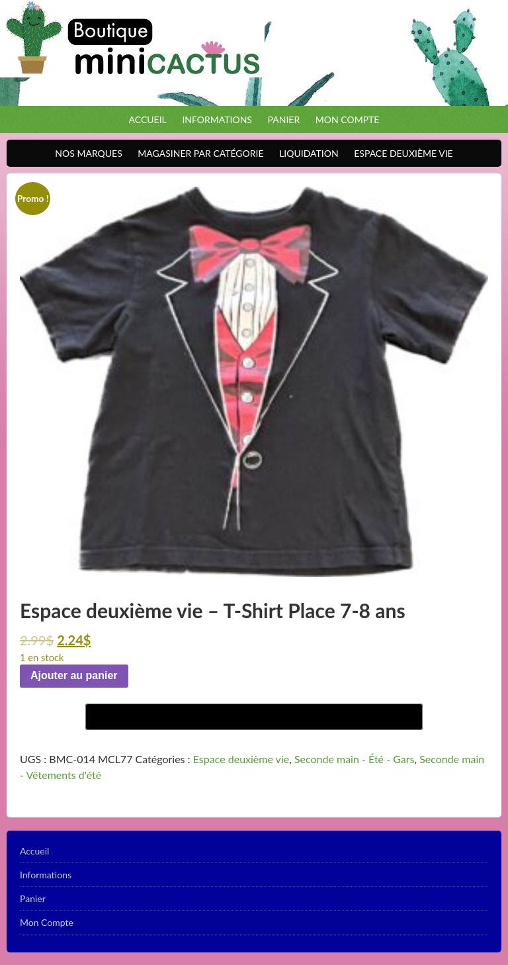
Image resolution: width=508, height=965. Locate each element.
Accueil (148, 119)
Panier (284, 119)
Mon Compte (348, 119)
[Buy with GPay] (254, 717)
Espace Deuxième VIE (399, 153)
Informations (217, 119)
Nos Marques (85, 153)
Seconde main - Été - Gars (354, 759)
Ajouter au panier (74, 675)
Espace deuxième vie (241, 759)
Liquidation (305, 153)
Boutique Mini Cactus (254, 53)
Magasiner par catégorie (197, 153)
